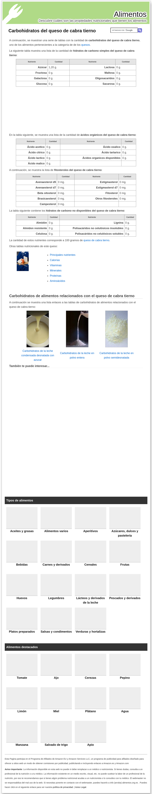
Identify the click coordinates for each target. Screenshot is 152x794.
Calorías (55, 260)
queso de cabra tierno (96, 240)
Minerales (55, 270)
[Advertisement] (76, 109)
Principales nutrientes (62, 254)
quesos (85, 44)
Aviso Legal (80, 787)
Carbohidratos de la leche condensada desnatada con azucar (37, 355)
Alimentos (130, 14)
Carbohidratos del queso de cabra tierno (52, 30)
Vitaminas (56, 265)
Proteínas (55, 275)
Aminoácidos (57, 280)
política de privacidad (63, 787)
